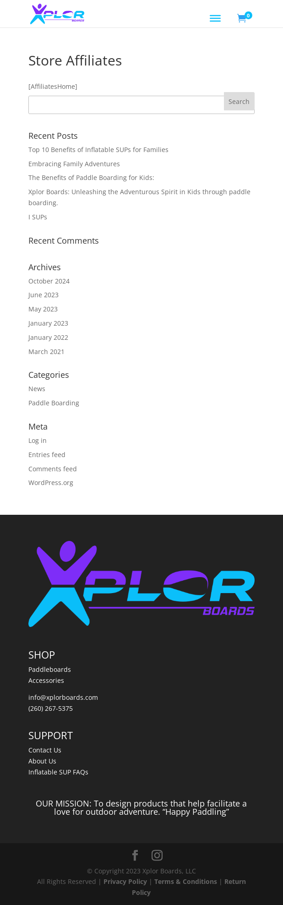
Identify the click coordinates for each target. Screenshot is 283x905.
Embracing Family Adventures (74, 163)
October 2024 (49, 281)
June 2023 (43, 294)
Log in (37, 440)
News (36, 388)
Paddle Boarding (53, 402)
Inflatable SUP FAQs (58, 772)
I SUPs (37, 217)
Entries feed (46, 454)
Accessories (46, 680)
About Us (42, 761)
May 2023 (43, 309)
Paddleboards (49, 669)
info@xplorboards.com (63, 697)
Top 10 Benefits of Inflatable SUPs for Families (98, 149)
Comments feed (52, 468)
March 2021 (46, 351)
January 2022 (48, 337)
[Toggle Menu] (215, 18)
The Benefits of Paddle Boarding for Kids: (91, 177)
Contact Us (44, 750)
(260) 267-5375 (50, 708)
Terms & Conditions (185, 881)
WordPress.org (50, 482)
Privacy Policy (125, 881)
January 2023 (48, 323)
